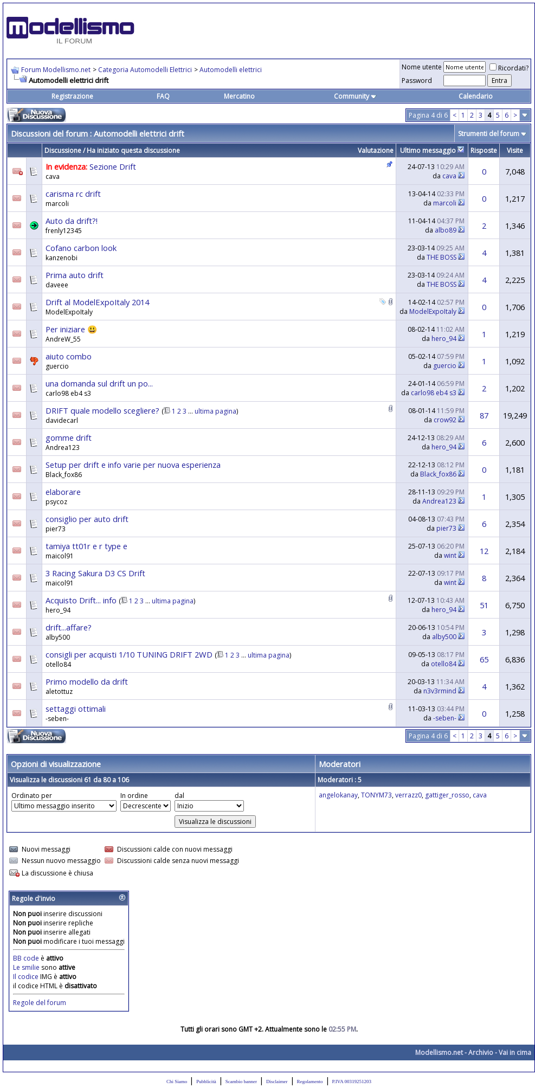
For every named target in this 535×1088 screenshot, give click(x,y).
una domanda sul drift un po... (99, 383)
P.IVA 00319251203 (351, 1081)
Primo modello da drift (87, 681)
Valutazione (376, 150)
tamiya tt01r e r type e (86, 545)
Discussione (62, 150)
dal (179, 795)
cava (53, 176)
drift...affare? (69, 627)
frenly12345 (64, 230)
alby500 (58, 637)
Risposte (483, 150)
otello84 (58, 664)
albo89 (445, 230)
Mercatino (239, 96)
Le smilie (26, 967)
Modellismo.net (439, 1052)
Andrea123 (63, 447)
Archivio (480, 1052)
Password (417, 80)
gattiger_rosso (447, 795)
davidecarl (62, 420)
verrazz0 (408, 795)
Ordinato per (31, 795)
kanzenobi (62, 257)
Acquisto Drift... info (81, 600)
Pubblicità (206, 1081)
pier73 (56, 528)
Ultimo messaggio (428, 150)
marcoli (57, 203)
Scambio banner (241, 1081)
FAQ (163, 96)
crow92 (445, 419)
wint (450, 555)
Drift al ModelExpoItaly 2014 (97, 302)
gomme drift (69, 437)
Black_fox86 (64, 474)
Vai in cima (515, 1052)
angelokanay (338, 795)
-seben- (57, 718)
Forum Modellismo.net (56, 69)
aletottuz (59, 691)
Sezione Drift (112, 166)
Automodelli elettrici (230, 69)
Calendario (476, 96)
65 (484, 659)
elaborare (63, 491)
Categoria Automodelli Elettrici (145, 69)
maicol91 (60, 556)
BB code (26, 958)
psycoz (56, 501)
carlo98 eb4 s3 (68, 393)
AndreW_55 (63, 339)
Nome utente (422, 67)
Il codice (26, 976)
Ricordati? (508, 68)
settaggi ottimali (76, 708)
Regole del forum (39, 1002)
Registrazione (72, 96)
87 (484, 415)
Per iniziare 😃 (71, 329)
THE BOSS (441, 257)
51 (484, 605)
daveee (57, 284)
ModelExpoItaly (69, 312)
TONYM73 (376, 795)
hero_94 (443, 338)
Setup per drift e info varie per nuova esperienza (133, 464)
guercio (57, 366)
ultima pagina (215, 411)
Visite (515, 150)
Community (355, 96)
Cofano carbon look (81, 247)
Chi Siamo (176, 1081)
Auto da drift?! (72, 220)
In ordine (134, 795)
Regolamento (310, 1081)
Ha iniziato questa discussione (133, 150)
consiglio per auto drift (87, 518)
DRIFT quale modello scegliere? (102, 410)
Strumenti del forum (488, 133)
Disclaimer (277, 1081)
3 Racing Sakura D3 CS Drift (95, 573)
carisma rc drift (73, 193)
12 (484, 550)
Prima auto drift (75, 274)
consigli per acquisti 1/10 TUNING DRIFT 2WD (129, 654)
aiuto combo (69, 356)
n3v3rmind (439, 691)
